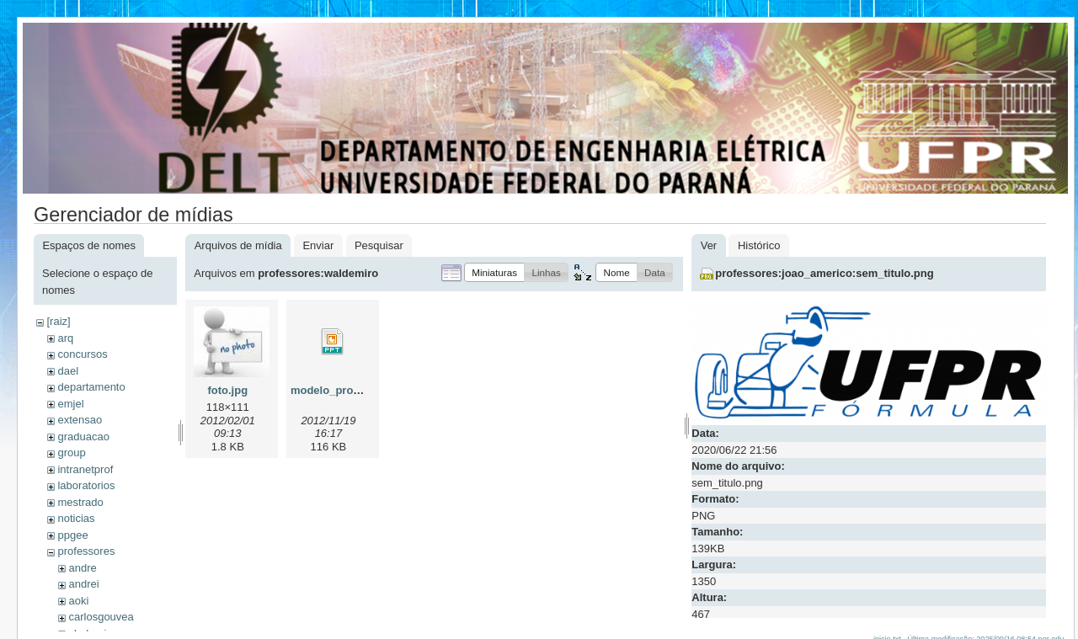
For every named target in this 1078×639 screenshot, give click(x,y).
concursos (82, 354)
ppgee (72, 535)
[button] (494, 272)
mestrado (80, 502)
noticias (75, 518)
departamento (91, 387)
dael (67, 371)
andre (82, 568)
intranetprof (85, 469)
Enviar (318, 245)
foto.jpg (227, 390)
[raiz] (58, 321)
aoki (78, 600)
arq (65, 338)
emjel (70, 403)
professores (86, 551)
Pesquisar (379, 245)
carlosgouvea (100, 616)
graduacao (83, 436)
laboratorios (86, 485)
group (71, 452)
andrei (83, 584)
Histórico (759, 245)
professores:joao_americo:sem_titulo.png (824, 273)
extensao (79, 419)
